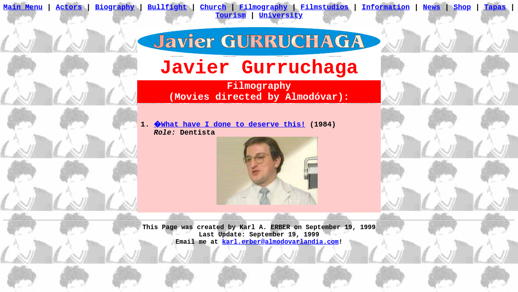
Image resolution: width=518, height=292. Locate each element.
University (281, 15)
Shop (462, 7)
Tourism (230, 15)
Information (386, 7)
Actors (69, 7)
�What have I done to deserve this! (229, 124)
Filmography (263, 7)
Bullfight (167, 7)
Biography (114, 7)
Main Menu (22, 7)
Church (213, 7)
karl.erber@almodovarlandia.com (280, 242)
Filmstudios (325, 7)
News (431, 7)
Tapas (495, 7)
